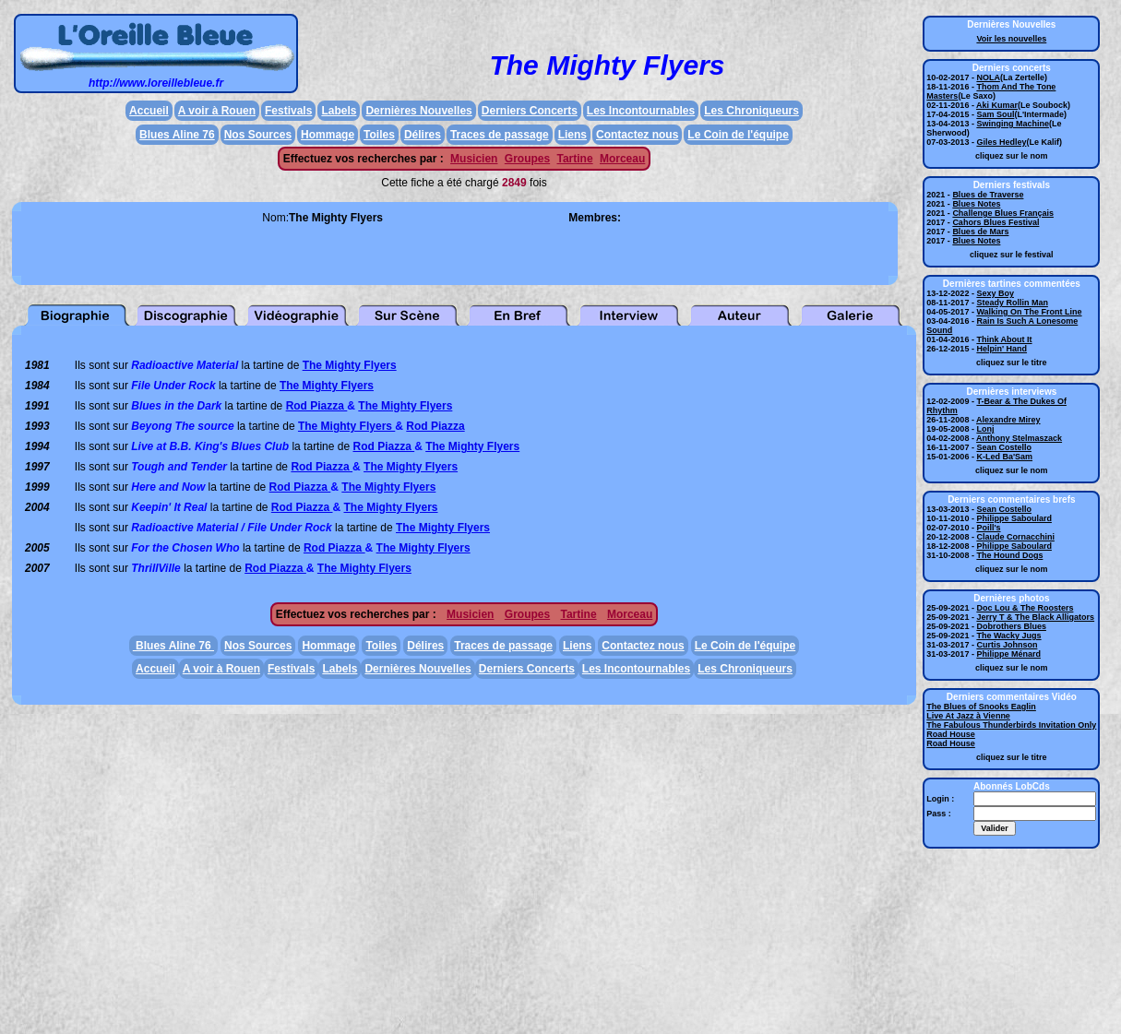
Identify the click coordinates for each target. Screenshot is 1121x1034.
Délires (422, 134)
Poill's (988, 527)
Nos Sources (258, 134)
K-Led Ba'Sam (1004, 456)
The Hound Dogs (1009, 555)
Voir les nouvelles (1011, 38)
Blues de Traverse (987, 194)
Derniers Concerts (530, 110)
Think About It (1004, 339)
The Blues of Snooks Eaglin (981, 706)
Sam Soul (995, 114)
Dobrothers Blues (1011, 626)
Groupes (527, 158)
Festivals (288, 110)
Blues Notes (976, 203)
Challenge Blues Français (1003, 213)
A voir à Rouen (217, 110)
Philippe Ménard (1008, 654)
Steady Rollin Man (1012, 302)
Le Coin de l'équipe (738, 134)
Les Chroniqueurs (751, 110)
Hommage (327, 134)
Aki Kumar (997, 105)
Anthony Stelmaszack (1019, 438)
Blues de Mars (980, 231)
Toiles (379, 134)
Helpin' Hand (1001, 348)
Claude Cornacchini (1015, 536)
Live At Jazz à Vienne (968, 715)
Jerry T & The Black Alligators (1035, 617)
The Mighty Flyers (350, 365)
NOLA (988, 77)
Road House (950, 734)
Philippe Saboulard (1014, 518)
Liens (572, 134)
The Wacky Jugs (1008, 635)
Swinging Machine (1012, 123)
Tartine (574, 158)
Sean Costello (1004, 447)
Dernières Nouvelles (418, 110)
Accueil (149, 110)
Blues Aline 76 (177, 134)
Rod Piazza (317, 405)
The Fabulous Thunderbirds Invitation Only (1011, 725)
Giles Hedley (1001, 142)
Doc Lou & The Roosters (1024, 607)
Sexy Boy (995, 293)
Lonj (985, 429)
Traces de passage (499, 134)
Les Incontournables (641, 110)
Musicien (473, 158)
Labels (338, 110)
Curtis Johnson (1006, 644)
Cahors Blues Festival (995, 222)
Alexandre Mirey (1008, 419)
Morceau (622, 158)
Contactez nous (637, 134)
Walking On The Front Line (1028, 311)
